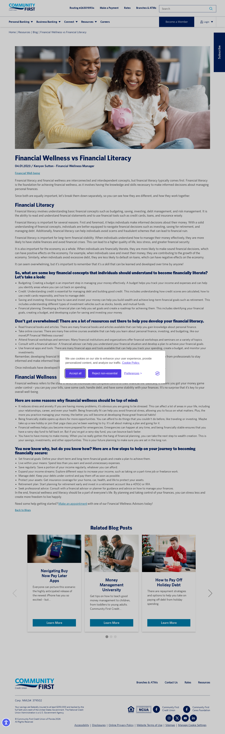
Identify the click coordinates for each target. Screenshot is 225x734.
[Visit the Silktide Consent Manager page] (157, 373)
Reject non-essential (104, 373)
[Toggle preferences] (133, 373)
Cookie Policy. (131, 362)
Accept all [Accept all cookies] (75, 373)
